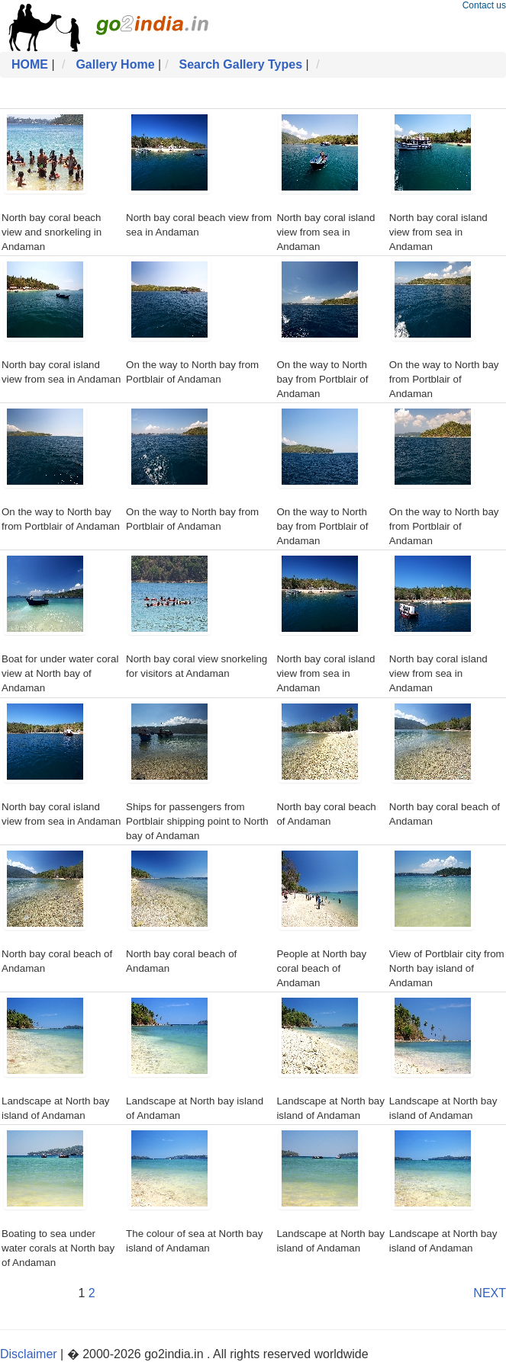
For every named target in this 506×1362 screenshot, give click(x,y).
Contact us (484, 5)
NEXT (489, 1293)
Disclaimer (28, 1354)
